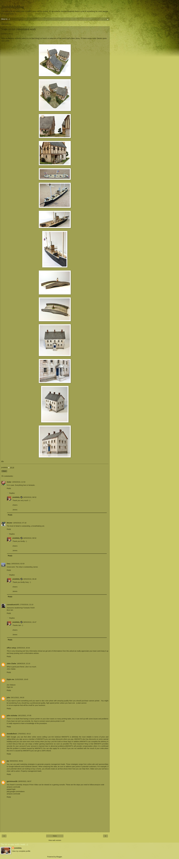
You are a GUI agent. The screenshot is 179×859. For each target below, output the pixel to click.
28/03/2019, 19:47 (29, 622)
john (8, 697)
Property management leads (31, 771)
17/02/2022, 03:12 (24, 734)
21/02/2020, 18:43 (21, 679)
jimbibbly (16, 497)
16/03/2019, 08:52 (29, 497)
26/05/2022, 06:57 (24, 781)
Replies (12, 493)
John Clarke (11, 663)
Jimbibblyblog (12, 7)
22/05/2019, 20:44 (23, 648)
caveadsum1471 (13, 604)
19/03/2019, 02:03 (17, 564)
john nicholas (12, 715)
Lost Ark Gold (56, 741)
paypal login (11, 789)
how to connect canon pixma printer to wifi (49, 721)
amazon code (99, 785)
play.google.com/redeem (16, 791)
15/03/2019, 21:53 (18, 482)
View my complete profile (21, 851)
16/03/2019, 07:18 (19, 523)
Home (55, 836)
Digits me (10, 679)
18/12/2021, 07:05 (24, 715)
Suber (9, 482)
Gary (9, 564)
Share (4, 471)
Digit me (10, 687)
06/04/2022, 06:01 (16, 761)
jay (8, 761)
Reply (9, 488)
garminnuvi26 (12, 781)
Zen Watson (11, 685)
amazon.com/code (13, 787)
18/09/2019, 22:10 (23, 663)
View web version (54, 840)
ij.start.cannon (81, 703)
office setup (11, 648)
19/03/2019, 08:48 (29, 579)
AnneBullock (12, 734)
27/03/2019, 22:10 (26, 604)
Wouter (9, 523)
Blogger (59, 857)
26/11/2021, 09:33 (17, 697)
